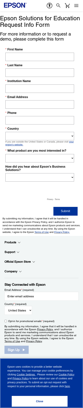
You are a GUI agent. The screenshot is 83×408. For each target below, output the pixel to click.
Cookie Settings (26, 374)
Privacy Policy (45, 329)
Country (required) (15, 304)
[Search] (58, 6)
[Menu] (76, 6)
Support (12, 252)
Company (13, 271)
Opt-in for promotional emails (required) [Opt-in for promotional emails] (31, 321)
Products (12, 242)
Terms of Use (12, 341)
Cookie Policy (66, 374)
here (67, 386)
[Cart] (67, 6)
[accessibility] (49, 6)
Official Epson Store (19, 262)
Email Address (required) (19, 289)
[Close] (40, 401)
